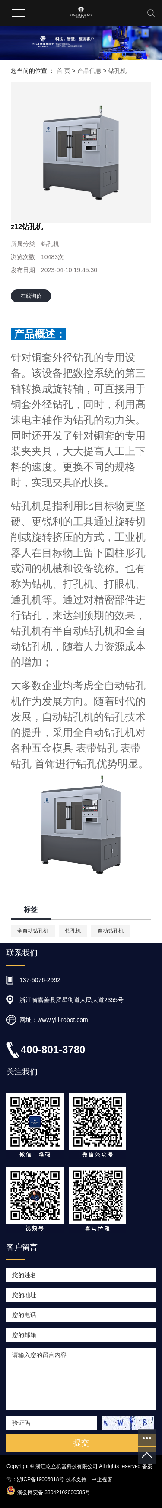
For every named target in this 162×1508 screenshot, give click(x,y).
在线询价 (31, 296)
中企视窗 (102, 1479)
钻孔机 (117, 70)
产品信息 (89, 70)
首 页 (63, 70)
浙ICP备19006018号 (40, 1479)
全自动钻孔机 (32, 931)
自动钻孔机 (111, 931)
